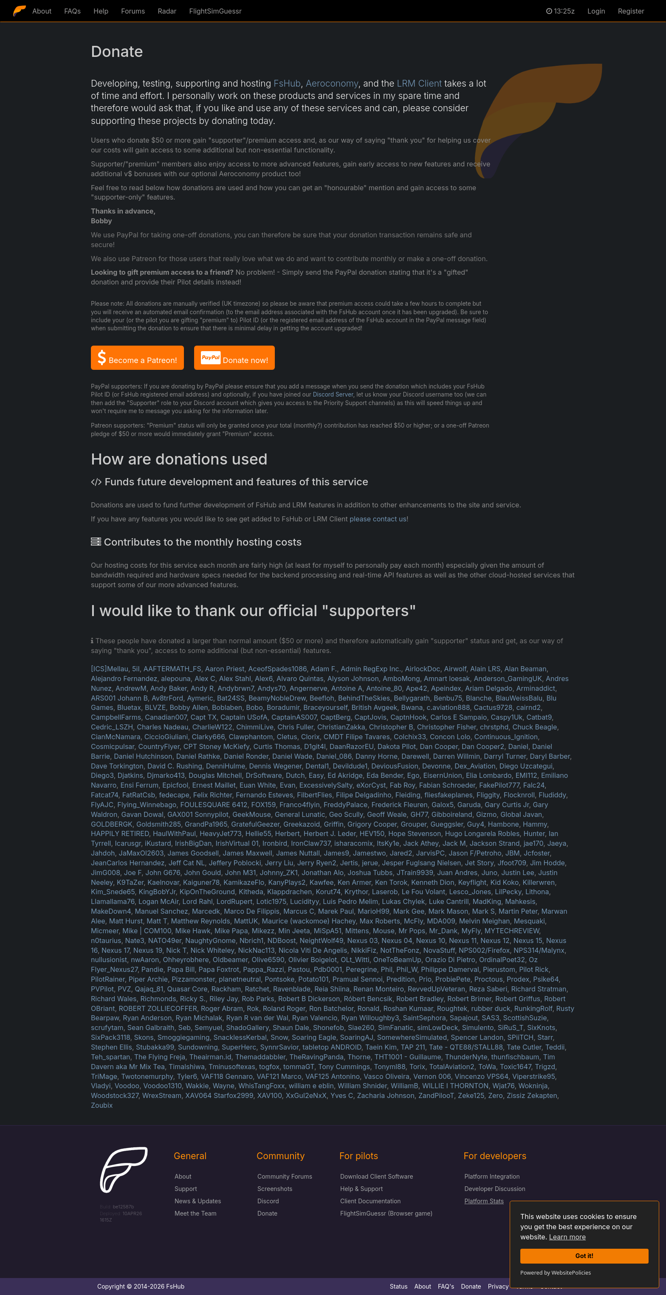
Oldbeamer (230, 959)
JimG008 (105, 872)
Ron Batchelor (331, 1008)
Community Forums (284, 1176)
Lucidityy (304, 901)
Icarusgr (128, 843)
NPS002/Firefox (484, 950)
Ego (413, 775)
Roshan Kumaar (408, 1008)
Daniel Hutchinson (143, 756)
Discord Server (333, 394)
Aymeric (200, 698)
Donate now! (234, 357)
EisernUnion (442, 775)
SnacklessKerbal (240, 1037)
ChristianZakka (341, 727)
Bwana (412, 707)
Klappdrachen (289, 891)
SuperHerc (239, 1047)
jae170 (534, 843)
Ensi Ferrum (139, 785)
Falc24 (534, 785)
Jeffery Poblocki (235, 863)
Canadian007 (165, 717)
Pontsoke (279, 979)
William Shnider (362, 1085)
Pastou (299, 969)
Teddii (555, 1047)
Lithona (537, 891)
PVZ (124, 989)
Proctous (488, 979)
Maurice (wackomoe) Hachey (309, 921)
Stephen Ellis (111, 1047)
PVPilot (102, 989)
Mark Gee (409, 911)
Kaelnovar (163, 882)
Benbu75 (448, 698)
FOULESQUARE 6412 (213, 804)
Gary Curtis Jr (507, 804)
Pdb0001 (328, 969)
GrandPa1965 (206, 824)
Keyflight (472, 882)
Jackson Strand (495, 843)
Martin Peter (518, 911)
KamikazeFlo (243, 882)
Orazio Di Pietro (450, 959)
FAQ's (446, 1286)
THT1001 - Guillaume (408, 1057)
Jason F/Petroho (475, 853)
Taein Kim (381, 1047)
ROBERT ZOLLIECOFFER (158, 1008)
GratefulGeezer (255, 824)
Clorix (310, 736)
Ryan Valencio (315, 1017)
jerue (370, 863)
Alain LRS (485, 668)
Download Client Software (376, 1176)
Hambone (503, 824)
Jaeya (556, 843)
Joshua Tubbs (369, 872)
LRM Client (419, 83)
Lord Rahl (198, 901)
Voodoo (127, 1085)
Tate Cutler (524, 1047)
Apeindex (446, 688)
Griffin (334, 824)
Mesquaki (529, 921)
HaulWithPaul (174, 833)
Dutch (295, 775)
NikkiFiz (364, 950)
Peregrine (361, 969)
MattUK (246, 921)
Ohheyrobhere (186, 959)
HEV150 (372, 833)
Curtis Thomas (277, 746)
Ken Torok (391, 882)
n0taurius (106, 940)
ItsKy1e (388, 843)
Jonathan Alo (323, 872)
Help (100, 11)
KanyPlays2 (287, 882)
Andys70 (271, 688)
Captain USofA (244, 717)
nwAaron (145, 959)
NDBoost (281, 940)
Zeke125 (471, 1095)
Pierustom (499, 969)
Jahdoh (103, 853)
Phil (386, 969)
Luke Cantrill (449, 901)
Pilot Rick (533, 969)
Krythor (356, 891)
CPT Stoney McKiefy (216, 746)
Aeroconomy (332, 83)
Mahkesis (520, 901)
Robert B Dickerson (309, 998)
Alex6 (264, 678)
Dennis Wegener (275, 766)
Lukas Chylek (403, 901)
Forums (133, 11)
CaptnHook (408, 717)
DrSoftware (264, 775)
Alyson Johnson (353, 678)
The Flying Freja (160, 1057)
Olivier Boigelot (312, 959)
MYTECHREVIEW (512, 930)
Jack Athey (420, 843)
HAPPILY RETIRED (120, 833)
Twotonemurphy (147, 1076)
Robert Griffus (517, 998)
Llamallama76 (113, 901)
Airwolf (455, 668)
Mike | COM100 (146, 930)
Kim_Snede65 (113, 891)
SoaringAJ (356, 1037)
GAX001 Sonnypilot (198, 814)
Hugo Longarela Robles (482, 833)
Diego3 (102, 775)
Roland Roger (284, 1008)
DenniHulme (225, 766)
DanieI (518, 746)
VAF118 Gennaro (227, 1076)
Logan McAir (158, 901)
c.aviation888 (448, 707)
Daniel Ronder (246, 756)
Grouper (413, 824)
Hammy (535, 824)
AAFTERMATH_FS (172, 668)
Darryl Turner (505, 756)
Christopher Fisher (446, 727)
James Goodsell (193, 853)
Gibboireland (452, 814)
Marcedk (206, 911)
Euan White (258, 785)
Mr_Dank (443, 930)
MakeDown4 (111, 911)
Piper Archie (148, 979)
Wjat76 (503, 1085)
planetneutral (240, 979)
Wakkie (197, 1085)
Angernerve (308, 688)
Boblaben (227, 707)
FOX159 (263, 804)
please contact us (378, 519)
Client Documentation (370, 1201)
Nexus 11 (463, 940)
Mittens (357, 930)
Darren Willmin (456, 756)
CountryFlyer (158, 746)
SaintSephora (424, 1017)
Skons (144, 1037)
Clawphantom (251, 736)
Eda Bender (385, 775)
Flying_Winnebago (146, 804)
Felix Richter (212, 795)
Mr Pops (411, 930)
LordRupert (235, 901)
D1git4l (315, 746)
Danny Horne (377, 756)
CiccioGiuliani (166, 736)
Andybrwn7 (235, 688)
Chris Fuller (295, 727)
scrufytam (107, 1027)
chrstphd (494, 727)
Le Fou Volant (424, 891)
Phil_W (406, 969)
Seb (184, 1027)
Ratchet (257, 989)
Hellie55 (258, 833)
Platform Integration (492, 1176)
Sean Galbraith (151, 1027)
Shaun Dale (291, 1027)
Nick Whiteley (212, 950)
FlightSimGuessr (215, 11)
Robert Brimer (469, 998)
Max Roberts (380, 921)
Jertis (349, 863)
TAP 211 (413, 1047)
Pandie (152, 969)
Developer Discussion (495, 1188)
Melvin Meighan (484, 921)
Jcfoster (537, 853)
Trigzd (545, 1066)
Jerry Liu (279, 863)
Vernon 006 (432, 1076)
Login (596, 11)
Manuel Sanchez (161, 911)
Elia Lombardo (489, 775)
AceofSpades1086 (277, 668)
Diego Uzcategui (526, 766)
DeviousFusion (394, 766)
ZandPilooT (436, 1095)
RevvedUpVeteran (436, 989)
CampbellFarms (116, 717)
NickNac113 (256, 950)
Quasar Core (187, 989)
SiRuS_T (510, 1027)
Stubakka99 (155, 1047)
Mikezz (263, 930)
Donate (267, 1213)
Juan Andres (457, 872)
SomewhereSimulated (412, 1037)
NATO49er (164, 940)
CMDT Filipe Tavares (357, 736)
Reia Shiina (332, 989)
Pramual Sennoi (358, 979)
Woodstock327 (114, 1095)
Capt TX (204, 717)
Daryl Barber (550, 756)
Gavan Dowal (142, 814)
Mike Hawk (192, 930)
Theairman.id (210, 1057)
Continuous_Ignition (506, 736)
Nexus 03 (362, 940)
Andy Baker (168, 688)
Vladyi (101, 1085)
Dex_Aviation (475, 766)
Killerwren (538, 882)
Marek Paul (336, 911)
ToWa (487, 1066)
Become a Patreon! (137, 357)
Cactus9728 (493, 707)
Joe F (132, 872)
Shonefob (328, 1027)
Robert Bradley (419, 998)
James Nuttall (298, 853)
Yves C (341, 1095)
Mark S (483, 911)
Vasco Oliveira (386, 1076)
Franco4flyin (299, 804)
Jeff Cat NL (187, 863)
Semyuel (208, 1027)
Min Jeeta (294, 930)
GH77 (418, 814)
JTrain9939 (415, 872)
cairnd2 (528, 707)
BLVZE (155, 707)
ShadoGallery (247, 1027)
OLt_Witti (355, 959)
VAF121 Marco (279, 1076)
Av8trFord (167, 698)
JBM (512, 853)
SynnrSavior (279, 1047)
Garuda (469, 804)
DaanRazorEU (352, 746)
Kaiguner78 (201, 882)
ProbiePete (452, 979)
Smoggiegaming (184, 1037)
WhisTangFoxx (261, 1085)
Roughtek (452, 1008)
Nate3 (134, 940)
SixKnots (541, 1027)
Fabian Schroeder (447, 785)
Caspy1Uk (507, 717)
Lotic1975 (271, 901)
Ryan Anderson (147, 1017)
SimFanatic (395, 1027)
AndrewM (131, 688)
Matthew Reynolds (200, 921)
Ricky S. (193, 998)
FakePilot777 (499, 785)
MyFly (470, 930)
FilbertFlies (314, 795)
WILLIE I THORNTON (455, 1085)
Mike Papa (231, 930)
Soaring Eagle (314, 1037)
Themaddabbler (260, 1057)
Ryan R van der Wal (257, 1017)
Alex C (205, 678)
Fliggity (488, 795)
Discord (268, 1201)
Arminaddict (535, 688)
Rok (253, 1008)
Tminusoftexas (232, 1066)
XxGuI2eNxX (306, 1095)
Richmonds (158, 998)
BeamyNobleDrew (277, 698)
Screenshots (275, 1188)
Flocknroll (519, 795)
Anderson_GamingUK (508, 678)
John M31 (240, 872)
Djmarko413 (166, 775)
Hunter (534, 833)
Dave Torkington (117, 766)
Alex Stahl (235, 678)
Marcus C (298, 911)
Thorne (358, 1057)
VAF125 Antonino (332, 1076)
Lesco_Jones (470, 891)
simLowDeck (437, 1027)
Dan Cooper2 (483, 746)
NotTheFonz (399, 950)
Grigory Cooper (372, 824)
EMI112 (526, 775)
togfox (269, 1066)
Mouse (384, 930)
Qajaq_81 (149, 989)
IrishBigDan (193, 843)
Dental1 (317, 766)
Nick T (176, 950)
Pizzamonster (193, 979)
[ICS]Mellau (109, 668)
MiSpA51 (327, 930)
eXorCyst (371, 785)
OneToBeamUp (397, 959)
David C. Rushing (174, 766)
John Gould (202, 872)
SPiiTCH (521, 1037)
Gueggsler (446, 824)
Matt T (157, 921)
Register (631, 11)
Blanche (479, 698)
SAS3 (490, 1017)
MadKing (487, 901)
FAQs (72, 11)
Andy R (202, 688)
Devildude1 (350, 766)
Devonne (436, 766)
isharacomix (353, 843)
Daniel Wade (292, 756)
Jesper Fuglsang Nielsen (421, 863)
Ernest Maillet (213, 785)
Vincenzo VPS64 (481, 1076)
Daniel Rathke (198, 756)
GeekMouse (251, 814)
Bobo (254, 707)
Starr (545, 1037)
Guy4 (475, 824)
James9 (336, 853)
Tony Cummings (344, 1066)
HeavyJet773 (220, 833)
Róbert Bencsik (368, 998)
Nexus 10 (430, 940)
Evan (288, 785)
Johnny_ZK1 (279, 872)
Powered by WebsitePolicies (555, 1272)
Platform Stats (484, 1201)
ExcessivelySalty (326, 785)
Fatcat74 (105, 795)
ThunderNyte (466, 1057)
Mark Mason (448, 911)
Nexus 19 (147, 950)
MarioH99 (373, 911)
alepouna (175, 678)
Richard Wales (113, 998)
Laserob (385, 891)
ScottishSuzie (525, 1017)
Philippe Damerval (450, 969)
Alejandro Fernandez (124, 678)
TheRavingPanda (316, 1057)
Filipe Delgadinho (363, 795)
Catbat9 (539, 717)
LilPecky (508, 891)
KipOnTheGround (207, 891)
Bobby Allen (188, 707)
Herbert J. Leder (330, 833)
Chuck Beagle (534, 727)
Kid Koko (504, 882)
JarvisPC (430, 853)
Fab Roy (402, 785)
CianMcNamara (116, 736)
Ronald (369, 1008)
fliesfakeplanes (448, 795)
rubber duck (490, 1008)
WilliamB (404, 1085)
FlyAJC (102, 804)
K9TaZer (130, 882)
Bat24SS (231, 698)
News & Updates (198, 1201)
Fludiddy (552, 795)
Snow (279, 1037)
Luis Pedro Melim (350, 901)
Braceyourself (325, 707)
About (41, 11)
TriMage (104, 1076)
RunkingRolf (533, 1008)
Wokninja (533, 1085)
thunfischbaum (515, 1057)
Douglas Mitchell (215, 775)
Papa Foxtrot (218, 969)
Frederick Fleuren (400, 804)
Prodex (518, 979)
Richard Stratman (538, 989)
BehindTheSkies (364, 698)
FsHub (287, 83)
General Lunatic (300, 814)
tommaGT (298, 1066)
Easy (316, 775)
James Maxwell (247, 853)
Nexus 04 (396, 940)
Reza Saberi (488, 989)
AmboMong (401, 678)
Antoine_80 (384, 688)
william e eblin (311, 1085)
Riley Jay (223, 998)
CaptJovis (371, 717)
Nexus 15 (528, 940)
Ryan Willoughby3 (370, 1017)
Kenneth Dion (432, 882)
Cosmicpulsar (112, 746)
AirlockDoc (422, 668)
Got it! (584, 1255)
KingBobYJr (156, 891)
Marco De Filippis (251, 911)
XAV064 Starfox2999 (219, 1095)
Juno (489, 872)
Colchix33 (410, 736)
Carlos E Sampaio (458, 717)
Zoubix (102, 1105)
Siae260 (361, 1027)
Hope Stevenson (414, 833)
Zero (495, 1095)
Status (399, 1286)
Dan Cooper (439, 746)
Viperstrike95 (533, 1076)
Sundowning (198, 1047)
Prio (425, 979)
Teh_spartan (110, 1057)
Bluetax (129, 707)
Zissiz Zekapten (532, 1095)
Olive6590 (268, 959)
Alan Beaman (526, 668)
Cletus (287, 736)
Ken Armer (354, 882)
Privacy (498, 1286)
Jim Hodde (547, 863)
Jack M (454, 843)
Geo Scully (346, 814)
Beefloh (322, 698)
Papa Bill (181, 969)
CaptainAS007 (293, 717)
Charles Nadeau (162, 727)
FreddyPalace (345, 804)
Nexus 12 (494, 940)
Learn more (567, 1237)
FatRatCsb (138, 795)
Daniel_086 (334, 756)
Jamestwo (369, 853)
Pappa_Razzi (263, 969)
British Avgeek (374, 707)
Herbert (287, 833)
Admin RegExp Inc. (371, 668)
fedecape (174, 795)
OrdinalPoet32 (502, 959)
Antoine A (346, 688)
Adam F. (323, 668)
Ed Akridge (345, 775)
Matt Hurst (126, 921)
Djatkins (130, 775)
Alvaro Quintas (300, 678)
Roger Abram (222, 1008)
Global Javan (521, 814)
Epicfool (175, 785)
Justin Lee (517, 872)
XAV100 (269, 1095)
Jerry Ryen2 (316, 863)
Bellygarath (412, 698)
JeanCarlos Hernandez (128, 863)
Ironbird (274, 843)
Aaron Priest (225, 668)
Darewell (415, 756)
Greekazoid (301, 824)
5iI (136, 668)
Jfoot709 (511, 863)
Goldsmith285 (158, 824)
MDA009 (441, 921)
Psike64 (546, 979)
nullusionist (109, 959)
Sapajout (464, 1017)
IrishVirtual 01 (236, 843)
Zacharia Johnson (386, 1095)
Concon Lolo (450, 736)
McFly (413, 921)
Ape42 (416, 688)
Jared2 (401, 853)
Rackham (226, 989)
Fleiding (407, 795)
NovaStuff (439, 950)
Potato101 (313, 979)
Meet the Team (196, 1213)
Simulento (478, 1027)
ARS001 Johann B (119, 698)
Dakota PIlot (397, 746)
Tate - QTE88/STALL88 (466, 1047)
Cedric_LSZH (112, 727)
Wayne (223, 1085)
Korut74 (328, 891)
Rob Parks (258, 998)
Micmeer (105, 930)
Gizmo (486, 814)
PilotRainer (108, 979)
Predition (401, 979)
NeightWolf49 (322, 940)
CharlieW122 (212, 727)
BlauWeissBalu (519, 698)
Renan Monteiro (378, 989)
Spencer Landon (477, 1037)
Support (186, 1188)
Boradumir (283, 707)
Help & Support (361, 1188)
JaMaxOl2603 (141, 853)
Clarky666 (208, 736)
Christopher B (391, 727)
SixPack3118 (110, 1037)
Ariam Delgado (489, 688)
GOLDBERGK (112, 824)
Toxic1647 (515, 1066)
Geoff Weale (386, 814)
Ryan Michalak (199, 1017)
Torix (417, 1066)
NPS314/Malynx (539, 950)
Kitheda (251, 891)
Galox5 (443, 804)
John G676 (162, 872)
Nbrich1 (251, 940)
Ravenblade (291, 989)
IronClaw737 (310, 843)
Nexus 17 (116, 950)
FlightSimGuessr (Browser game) (386, 1213)
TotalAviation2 (451, 1066)
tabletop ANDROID (331, 1047)
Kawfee (322, 882)
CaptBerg (335, 717)
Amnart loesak (447, 678)
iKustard (158, 843)
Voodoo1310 (162, 1085)
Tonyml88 (389, 1066)
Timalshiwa (187, 1066)
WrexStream (161, 1095)
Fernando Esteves (264, 795)
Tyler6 (187, 1076)
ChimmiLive (255, 727)
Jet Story (479, 863)
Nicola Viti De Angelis (313, 950)
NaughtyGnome (210, 940)
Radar (167, 11)
